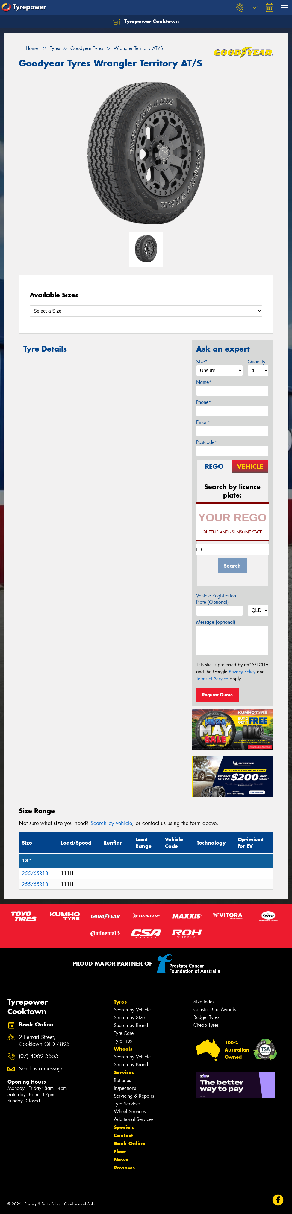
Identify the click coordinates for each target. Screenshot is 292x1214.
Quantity (256, 362)
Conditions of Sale (79, 1204)
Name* (203, 382)
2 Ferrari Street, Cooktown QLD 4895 (44, 1041)
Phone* (203, 402)
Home (28, 48)
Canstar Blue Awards (214, 1009)
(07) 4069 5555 (38, 1056)
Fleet (120, 1151)
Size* (202, 362)
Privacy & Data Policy (43, 1204)
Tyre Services (127, 1104)
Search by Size (129, 1017)
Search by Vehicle (132, 1010)
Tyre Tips (123, 1041)
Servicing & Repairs (134, 1096)
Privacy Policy (242, 672)
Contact (123, 1135)
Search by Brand (131, 1025)
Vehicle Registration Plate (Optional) (216, 599)
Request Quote (217, 694)
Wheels (123, 1049)
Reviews (124, 1167)
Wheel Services (130, 1111)
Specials (124, 1127)
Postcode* (206, 442)
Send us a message (41, 1068)
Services (124, 1072)
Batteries (122, 1080)
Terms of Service (212, 679)
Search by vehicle (111, 823)
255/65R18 (35, 873)
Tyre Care (124, 1033)
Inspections (125, 1088)
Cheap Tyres (206, 1025)
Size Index (204, 1002)
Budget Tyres (206, 1017)
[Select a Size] (146, 311)
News (121, 1159)
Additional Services (133, 1119)
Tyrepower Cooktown (146, 21)
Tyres (120, 1002)
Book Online (129, 1143)
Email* (203, 422)
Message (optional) (215, 622)
